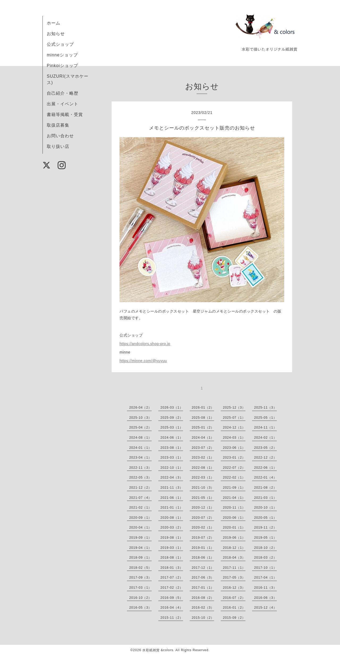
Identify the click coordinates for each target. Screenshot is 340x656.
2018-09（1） (140, 557)
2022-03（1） (203, 477)
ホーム (53, 23)
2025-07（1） (234, 418)
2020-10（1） (265, 507)
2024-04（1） (203, 437)
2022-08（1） (203, 468)
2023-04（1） (140, 457)
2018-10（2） (265, 548)
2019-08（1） (171, 537)
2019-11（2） (265, 527)
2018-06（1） (203, 557)
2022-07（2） (234, 468)
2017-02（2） (171, 587)
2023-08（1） (171, 448)
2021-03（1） (265, 498)
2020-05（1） (265, 518)
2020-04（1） (140, 527)
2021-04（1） (234, 498)
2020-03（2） (171, 527)
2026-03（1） (171, 407)
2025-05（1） (265, 418)
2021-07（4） (140, 498)
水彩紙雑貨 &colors (157, 650)
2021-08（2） (265, 487)
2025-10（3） (140, 418)
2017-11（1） (234, 568)
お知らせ (56, 33)
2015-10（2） (203, 618)
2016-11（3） (265, 587)
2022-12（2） (265, 457)
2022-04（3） (171, 477)
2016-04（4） (171, 607)
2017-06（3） (203, 577)
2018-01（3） (171, 568)
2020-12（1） (203, 507)
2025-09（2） (171, 418)
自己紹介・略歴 (62, 93)
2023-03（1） (171, 457)
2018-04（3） (234, 557)
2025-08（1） (203, 418)
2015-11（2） (171, 618)
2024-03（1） (234, 437)
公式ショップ (60, 44)
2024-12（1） (234, 427)
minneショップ (62, 55)
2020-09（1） (140, 518)
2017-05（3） (234, 577)
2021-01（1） (171, 507)
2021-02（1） (140, 507)
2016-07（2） (234, 598)
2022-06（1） (265, 468)
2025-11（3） (265, 407)
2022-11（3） (140, 468)
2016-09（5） (171, 598)
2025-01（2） (203, 427)
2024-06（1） (171, 437)
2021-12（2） (140, 487)
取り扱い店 (58, 146)
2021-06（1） (171, 498)
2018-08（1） (171, 557)
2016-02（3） (203, 607)
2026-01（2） (203, 407)
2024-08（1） (140, 437)
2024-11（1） (265, 427)
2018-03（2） (265, 557)
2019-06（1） (234, 537)
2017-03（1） (140, 587)
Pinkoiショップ (62, 65)
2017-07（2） (171, 577)
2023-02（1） (203, 457)
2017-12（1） (203, 568)
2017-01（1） (203, 587)
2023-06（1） (234, 448)
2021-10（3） (203, 487)
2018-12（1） (234, 548)
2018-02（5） (140, 568)
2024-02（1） (265, 437)
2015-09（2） (234, 618)
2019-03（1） (171, 548)
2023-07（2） (203, 448)
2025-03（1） (171, 427)
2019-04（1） (140, 548)
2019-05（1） (265, 537)
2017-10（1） (265, 568)
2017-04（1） (265, 577)
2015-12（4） (265, 607)
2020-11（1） (234, 507)
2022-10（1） (171, 468)
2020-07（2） (203, 518)
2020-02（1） (203, 527)
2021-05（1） (203, 498)
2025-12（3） (234, 407)
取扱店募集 (58, 125)
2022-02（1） (234, 477)
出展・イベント (62, 104)
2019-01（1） (203, 548)
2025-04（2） (140, 427)
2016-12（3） (234, 587)
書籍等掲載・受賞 (65, 114)
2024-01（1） (140, 448)
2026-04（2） (140, 407)
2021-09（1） (234, 487)
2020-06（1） (234, 518)
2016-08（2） (203, 598)
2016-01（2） (234, 607)
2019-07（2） (203, 537)
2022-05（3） (140, 477)
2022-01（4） (265, 477)
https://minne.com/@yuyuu (143, 361)
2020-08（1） (171, 518)
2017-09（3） (140, 577)
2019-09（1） (140, 537)
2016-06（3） (265, 598)
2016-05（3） (140, 607)
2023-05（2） (265, 448)
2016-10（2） (140, 598)
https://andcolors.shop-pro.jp (145, 344)
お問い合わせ (60, 136)
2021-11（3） (171, 487)
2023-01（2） (234, 457)
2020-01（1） (234, 527)
